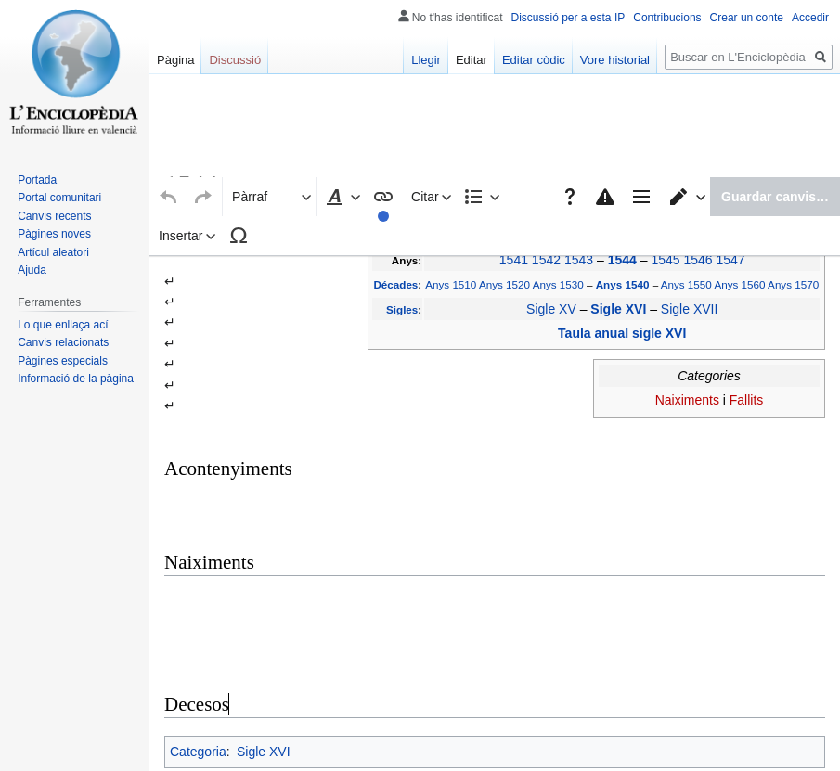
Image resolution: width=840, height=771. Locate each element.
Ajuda (32, 269)
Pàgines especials (63, 360)
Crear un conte (746, 17)
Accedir (810, 17)
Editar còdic (533, 60)
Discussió (235, 60)
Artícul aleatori (53, 252)
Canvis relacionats (63, 342)
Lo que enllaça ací (63, 324)
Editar (471, 60)
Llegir (426, 60)
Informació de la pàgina (76, 378)
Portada (37, 179)
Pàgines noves (54, 233)
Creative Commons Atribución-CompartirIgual (488, 739)
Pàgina (175, 60)
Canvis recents (54, 216)
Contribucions (667, 17)
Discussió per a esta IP (568, 17)
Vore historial (615, 60)
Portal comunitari (59, 197)
